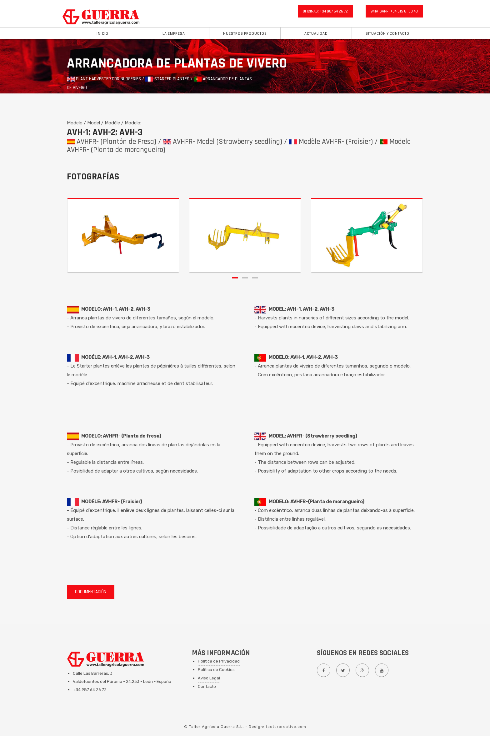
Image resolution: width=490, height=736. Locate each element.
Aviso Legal (209, 678)
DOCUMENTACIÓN (90, 592)
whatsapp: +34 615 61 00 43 (394, 11)
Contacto (207, 686)
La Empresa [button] (173, 33)
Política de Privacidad (219, 661)
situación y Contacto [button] (387, 33)
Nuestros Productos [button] (245, 33)
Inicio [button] (102, 33)
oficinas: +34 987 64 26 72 (325, 11)
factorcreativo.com (286, 726)
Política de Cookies (216, 669)
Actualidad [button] (316, 33)
